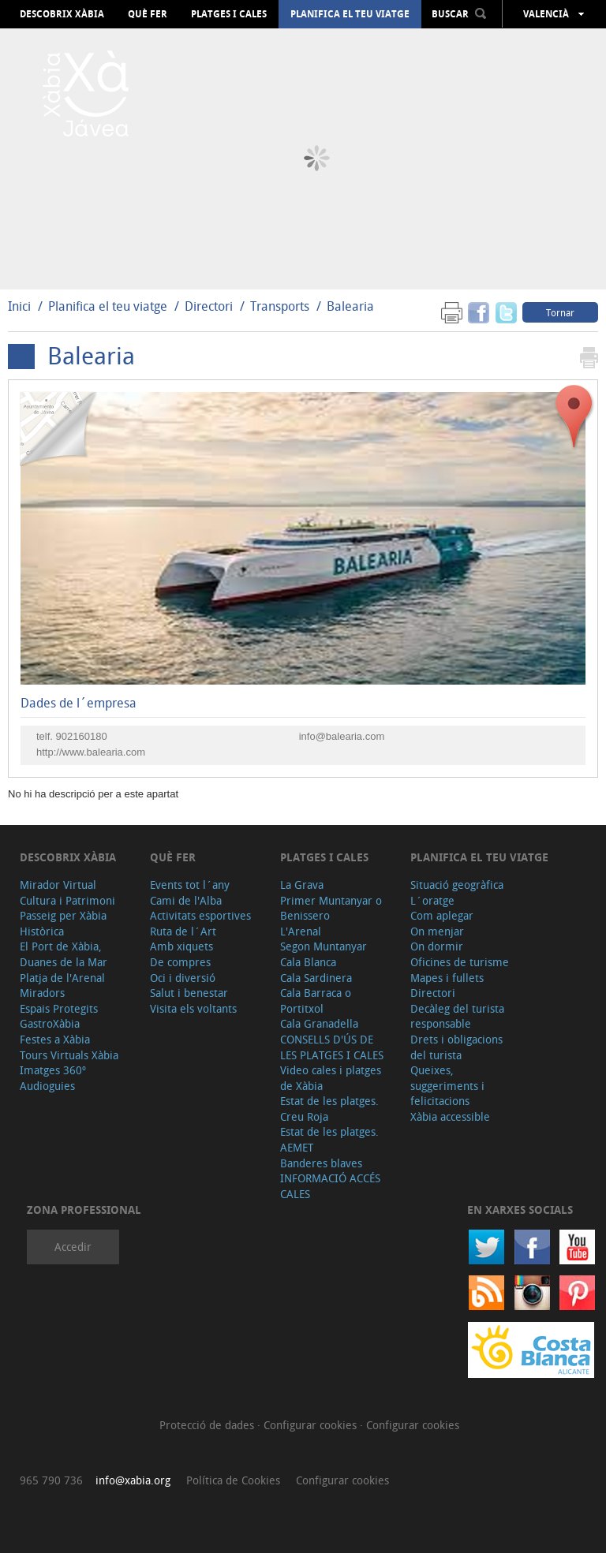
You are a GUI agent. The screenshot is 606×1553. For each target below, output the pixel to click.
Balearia (350, 306)
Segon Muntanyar (323, 946)
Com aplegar (441, 915)
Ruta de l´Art (183, 931)
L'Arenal (300, 931)
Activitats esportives (200, 915)
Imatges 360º (53, 1069)
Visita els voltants (193, 1008)
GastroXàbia (50, 1023)
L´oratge (432, 900)
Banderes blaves (321, 1162)
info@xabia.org (132, 1480)
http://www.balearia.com (90, 752)
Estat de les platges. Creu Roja (329, 1108)
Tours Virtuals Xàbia (69, 1054)
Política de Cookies (233, 1480)
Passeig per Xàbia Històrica (63, 923)
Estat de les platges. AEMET (329, 1139)
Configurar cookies (312, 1424)
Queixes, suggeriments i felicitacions (447, 1085)
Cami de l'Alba (186, 900)
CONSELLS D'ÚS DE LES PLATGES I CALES (331, 1047)
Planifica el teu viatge (350, 14)
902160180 (81, 736)
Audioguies (47, 1085)
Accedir (73, 1246)
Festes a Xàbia (55, 1039)
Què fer (147, 14)
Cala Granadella (319, 1023)
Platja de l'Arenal (62, 977)
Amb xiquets (181, 946)
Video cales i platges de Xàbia (330, 1077)
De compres (180, 961)
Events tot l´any (190, 884)
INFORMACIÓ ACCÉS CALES (330, 1185)
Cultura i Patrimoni (67, 900)
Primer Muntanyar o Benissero (331, 908)
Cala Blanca (308, 961)
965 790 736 (51, 1480)
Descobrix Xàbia (62, 14)
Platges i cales (229, 14)
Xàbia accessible (450, 1116)
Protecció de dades (208, 1424)
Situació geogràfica (456, 884)
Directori (210, 306)
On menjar (437, 931)
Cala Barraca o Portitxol (315, 1000)
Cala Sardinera (316, 977)
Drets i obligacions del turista (456, 1047)
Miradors (42, 992)
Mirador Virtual (58, 884)
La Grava (302, 884)
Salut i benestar (189, 992)
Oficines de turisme (459, 961)
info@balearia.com (342, 736)
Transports (279, 306)
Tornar (560, 312)
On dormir (436, 946)
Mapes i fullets (447, 977)
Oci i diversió (182, 977)
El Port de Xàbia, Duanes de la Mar (63, 954)
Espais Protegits (59, 1008)
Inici (19, 306)
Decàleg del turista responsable (457, 1016)
